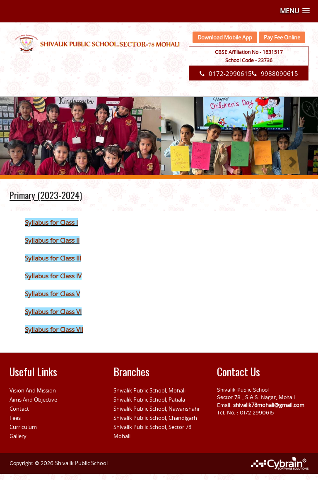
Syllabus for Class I (51, 222)
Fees (15, 418)
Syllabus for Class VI (53, 311)
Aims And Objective (33, 399)
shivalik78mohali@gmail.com (268, 405)
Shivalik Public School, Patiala (149, 399)
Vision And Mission (33, 390)
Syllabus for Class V (52, 294)
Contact (19, 408)
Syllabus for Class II (52, 240)
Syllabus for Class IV (53, 276)
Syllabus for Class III (53, 258)
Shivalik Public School (81, 463)
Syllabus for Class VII (54, 329)
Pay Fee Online (282, 37)
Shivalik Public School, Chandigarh (155, 418)
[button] (295, 11)
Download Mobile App (225, 37)
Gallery (18, 436)
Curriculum (23, 427)
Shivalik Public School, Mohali (149, 390)
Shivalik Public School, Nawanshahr (156, 408)
